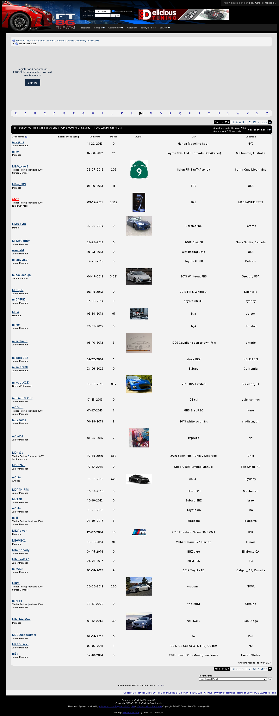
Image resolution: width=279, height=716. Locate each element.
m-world (18, 250)
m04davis (19, 420)
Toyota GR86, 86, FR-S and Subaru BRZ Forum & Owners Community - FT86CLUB (57, 40)
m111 (15, 517)
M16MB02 (19, 540)
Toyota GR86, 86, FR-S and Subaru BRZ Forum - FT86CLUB (170, 692)
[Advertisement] (163, 77)
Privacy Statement (224, 692)
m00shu (17, 407)
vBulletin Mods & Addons (149, 706)
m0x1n (16, 508)
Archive (208, 692)
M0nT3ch (18, 465)
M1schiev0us (21, 619)
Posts (113, 136)
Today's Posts (148, 28)
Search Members (258, 129)
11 (246, 122)
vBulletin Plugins (130, 712)
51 (250, 122)
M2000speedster (24, 634)
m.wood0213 (21, 382)
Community (116, 28)
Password (88, 15)
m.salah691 (20, 367)
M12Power (19, 530)
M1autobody (20, 550)
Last (264, 122)
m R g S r (18, 142)
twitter (258, 2)
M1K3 (16, 583)
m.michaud (20, 341)
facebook (270, 2)
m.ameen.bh (20, 259)
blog (250, 2)
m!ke (15, 151)
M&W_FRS (19, 184)
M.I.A (15, 312)
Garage (99, 28)
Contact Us (129, 692)
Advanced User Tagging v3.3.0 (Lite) (117, 706)
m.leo (16, 324)
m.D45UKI (19, 299)
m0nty (16, 477)
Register (85, 28)
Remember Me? (122, 11)
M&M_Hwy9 (20, 166)
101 (254, 122)
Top (274, 692)
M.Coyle (17, 290)
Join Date (95, 136)
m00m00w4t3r (22, 398)
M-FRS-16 (19, 224)
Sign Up (32, 82)
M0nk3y (17, 452)
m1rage (17, 600)
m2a (15, 653)
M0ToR (17, 499)
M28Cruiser (20, 644)
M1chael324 (20, 559)
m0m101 (17, 436)
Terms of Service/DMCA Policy (253, 692)
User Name (88, 11)
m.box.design (21, 274)
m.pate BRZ (20, 357)
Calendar (132, 28)
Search (165, 28)
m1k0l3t (17, 568)
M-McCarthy (21, 240)
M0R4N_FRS (20, 489)
